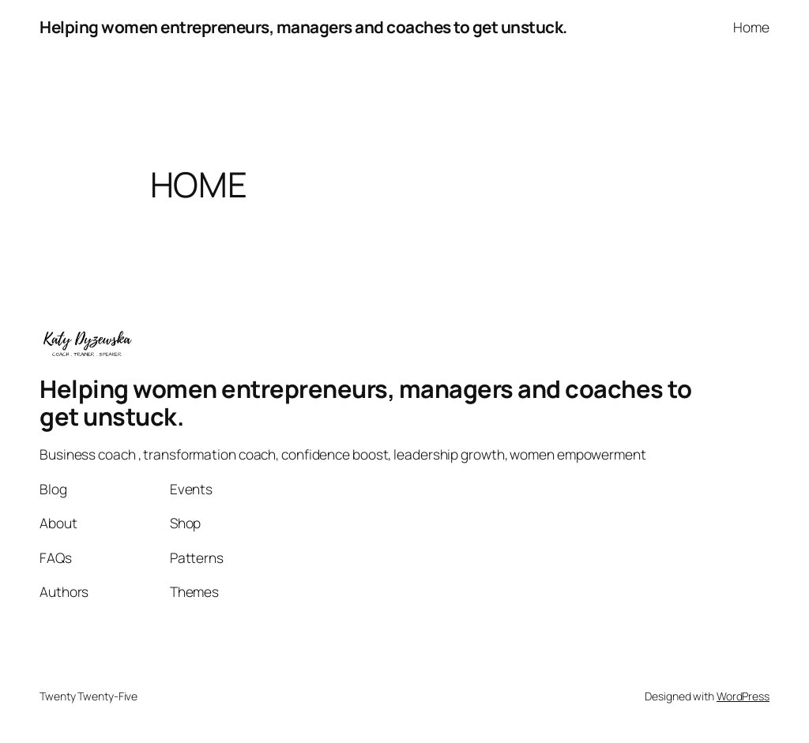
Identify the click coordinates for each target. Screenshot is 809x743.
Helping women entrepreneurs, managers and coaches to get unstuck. (303, 27)
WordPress (743, 696)
